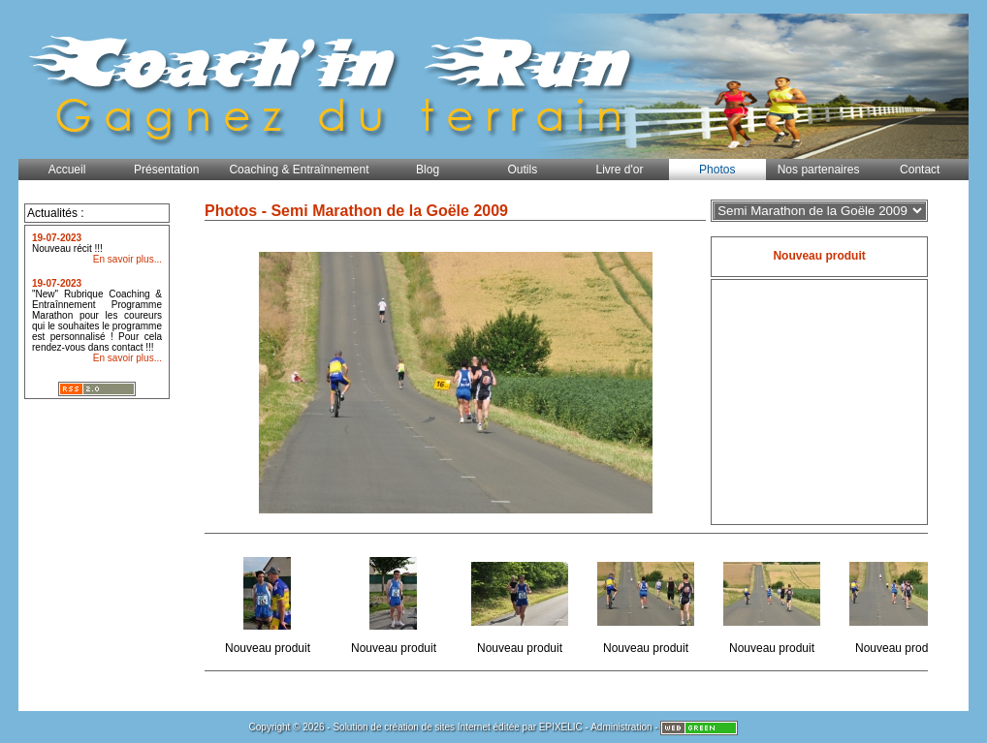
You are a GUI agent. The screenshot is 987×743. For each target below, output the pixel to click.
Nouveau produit (269, 602)
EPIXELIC (561, 727)
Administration (621, 727)
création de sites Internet (437, 727)
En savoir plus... (127, 259)
